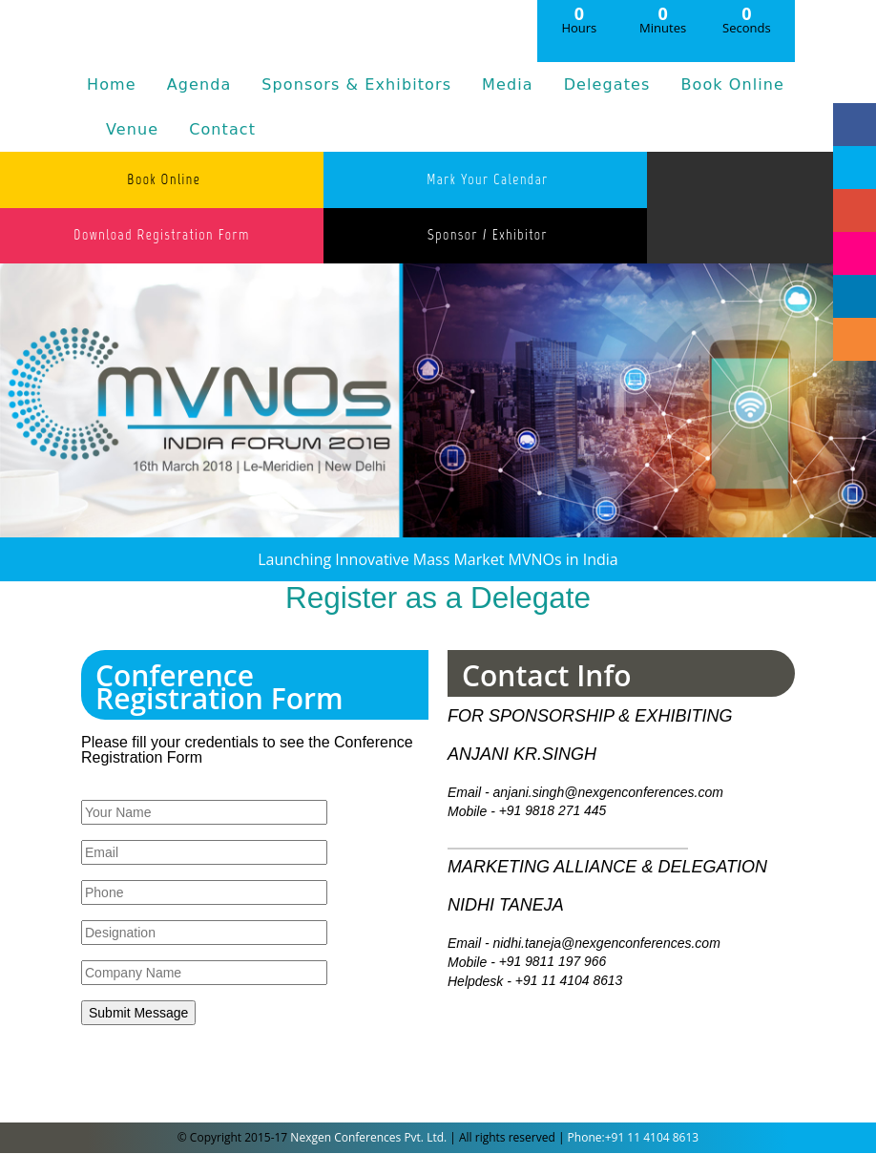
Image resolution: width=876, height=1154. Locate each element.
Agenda (199, 84)
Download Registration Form (161, 235)
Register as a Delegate (438, 599)
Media (507, 84)
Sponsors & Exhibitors (356, 84)
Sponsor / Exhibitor (482, 235)
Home (111, 84)
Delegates (607, 84)
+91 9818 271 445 (553, 812)
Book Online (732, 84)
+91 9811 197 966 (553, 963)
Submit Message (138, 1013)
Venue (132, 129)
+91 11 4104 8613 (569, 982)
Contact (222, 129)
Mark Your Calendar (482, 179)
